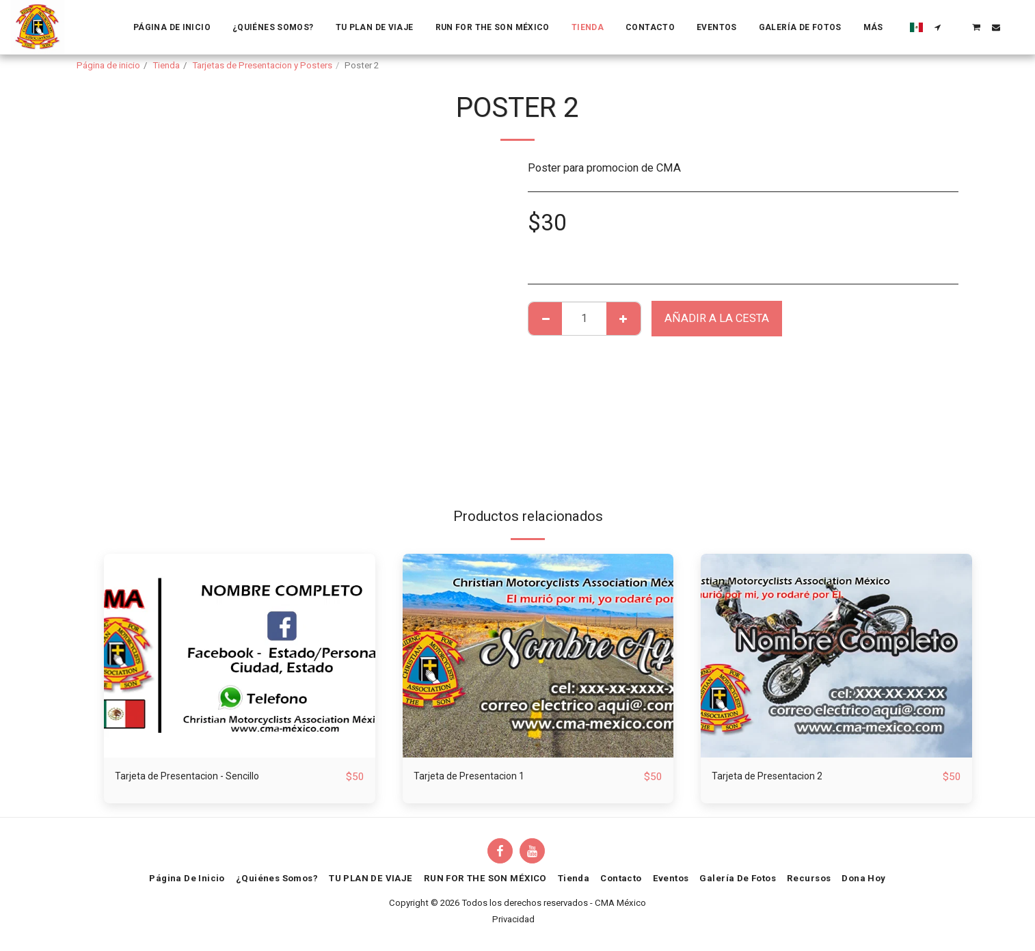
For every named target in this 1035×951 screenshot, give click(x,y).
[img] (239, 655)
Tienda (166, 65)
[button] (938, 27)
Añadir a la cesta (716, 318)
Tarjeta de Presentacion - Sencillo (196, 776)
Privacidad (513, 920)
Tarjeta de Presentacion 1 (475, 776)
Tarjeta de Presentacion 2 (773, 776)
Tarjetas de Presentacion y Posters (262, 65)
